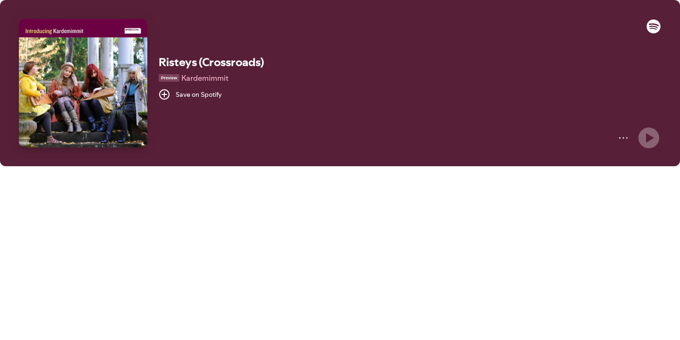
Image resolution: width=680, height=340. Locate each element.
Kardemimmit (205, 78)
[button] (653, 31)
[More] (623, 138)
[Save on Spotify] (190, 94)
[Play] (649, 138)
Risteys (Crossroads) (211, 62)
